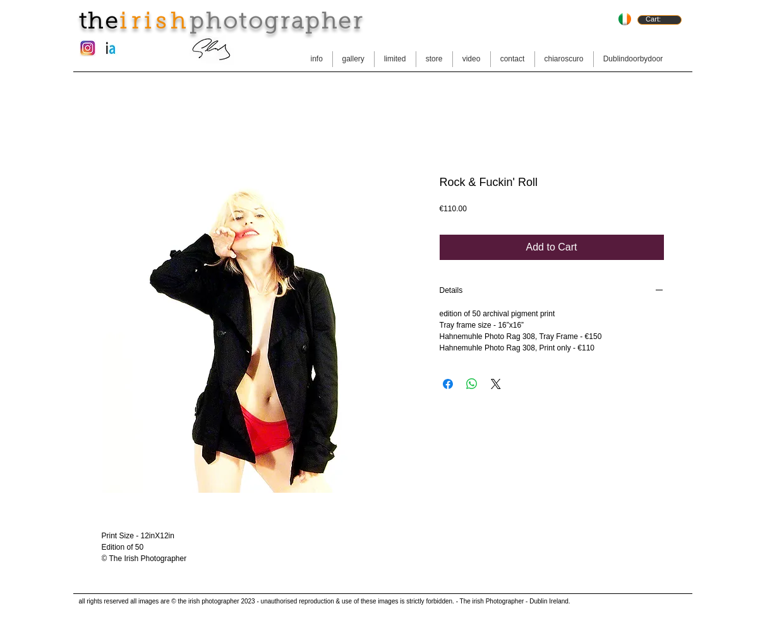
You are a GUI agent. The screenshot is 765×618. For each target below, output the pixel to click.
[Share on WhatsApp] (471, 384)
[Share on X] (495, 384)
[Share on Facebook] (447, 384)
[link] (659, 19)
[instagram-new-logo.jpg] (88, 48)
